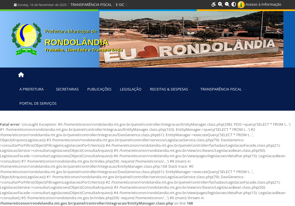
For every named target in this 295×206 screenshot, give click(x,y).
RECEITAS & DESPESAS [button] (171, 89)
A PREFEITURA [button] (34, 89)
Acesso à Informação (259, 4)
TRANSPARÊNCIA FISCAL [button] (223, 89)
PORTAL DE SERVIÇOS (38, 103)
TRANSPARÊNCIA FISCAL (91, 4)
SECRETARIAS (67, 89)
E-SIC (120, 4)
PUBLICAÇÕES (99, 89)
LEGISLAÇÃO (130, 89)
